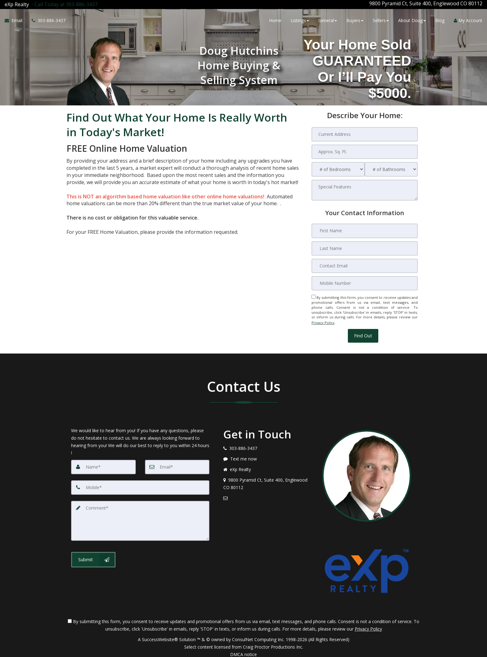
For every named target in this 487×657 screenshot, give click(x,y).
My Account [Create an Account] (468, 19)
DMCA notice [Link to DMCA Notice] (243, 650)
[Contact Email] (365, 263)
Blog (439, 19)
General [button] (327, 19)
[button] (363, 331)
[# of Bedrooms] (338, 167)
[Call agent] (63, 3)
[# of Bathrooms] (391, 167)
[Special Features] (365, 188)
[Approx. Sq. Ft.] (365, 149)
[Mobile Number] (365, 281)
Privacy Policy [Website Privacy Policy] (323, 319)
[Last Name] (365, 246)
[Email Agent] (16, 19)
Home (275, 19)
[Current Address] (365, 132)
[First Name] (365, 228)
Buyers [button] (354, 19)
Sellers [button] (381, 19)
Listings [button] (300, 19)
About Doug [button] (412, 19)
